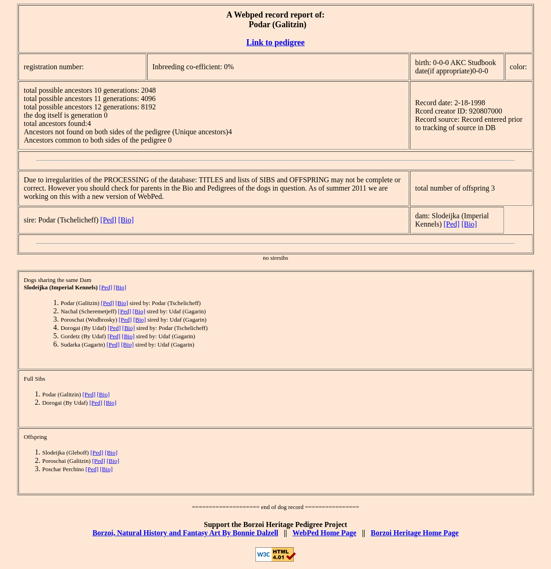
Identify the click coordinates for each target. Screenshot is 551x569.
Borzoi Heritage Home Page (415, 533)
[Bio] (126, 220)
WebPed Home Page (324, 533)
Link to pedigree (275, 42)
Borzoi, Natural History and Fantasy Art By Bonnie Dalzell (185, 533)
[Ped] (109, 220)
